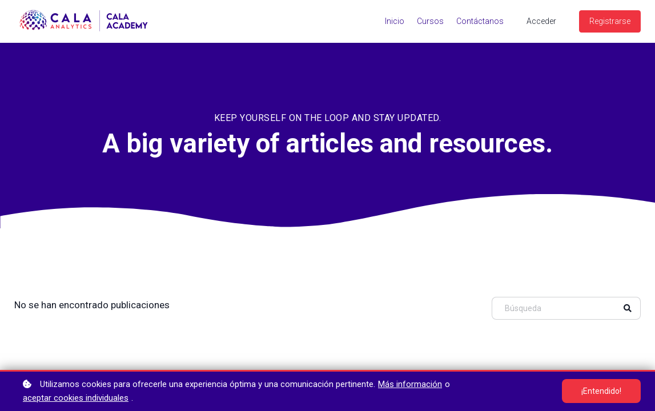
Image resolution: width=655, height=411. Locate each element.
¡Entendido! (601, 391)
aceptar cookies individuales (75, 398)
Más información (410, 384)
